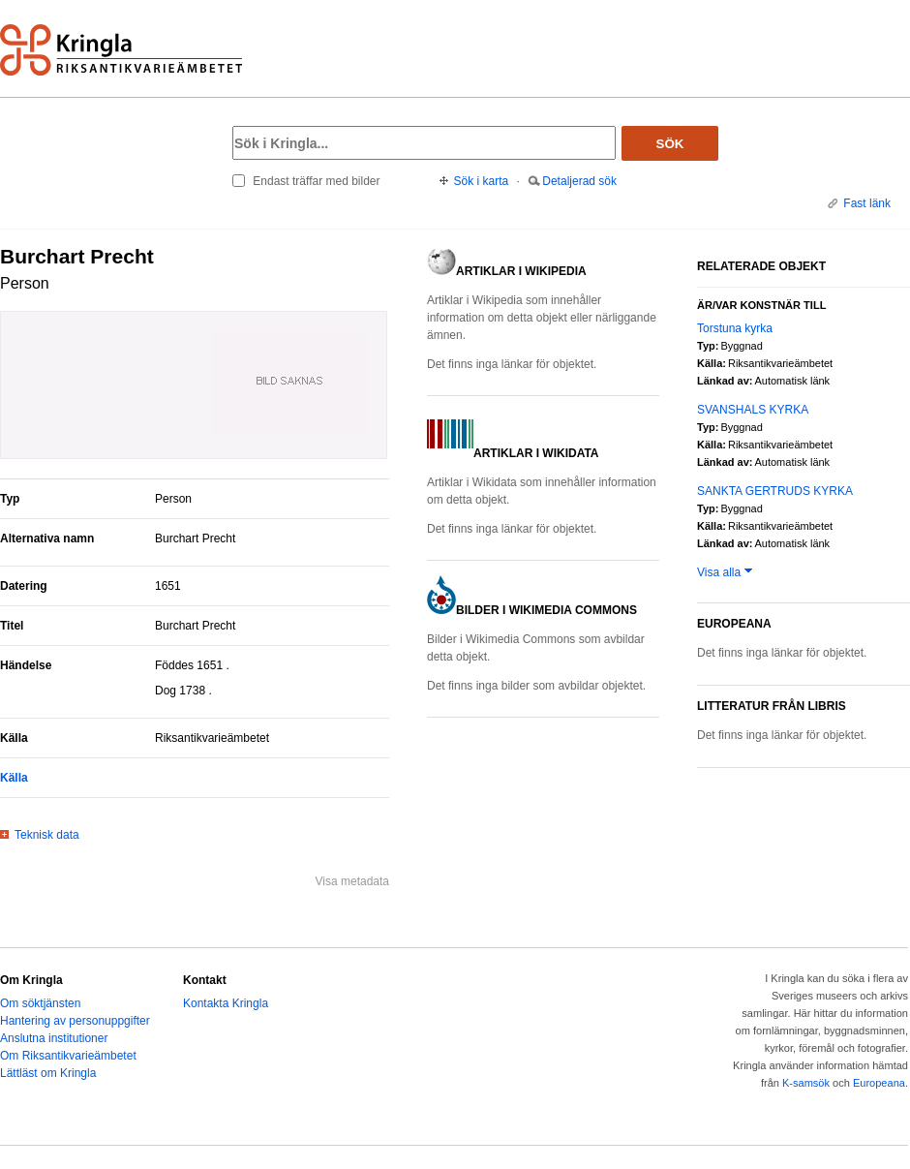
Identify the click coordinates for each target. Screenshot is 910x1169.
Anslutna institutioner (53, 1038)
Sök (670, 144)
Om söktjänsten (40, 1003)
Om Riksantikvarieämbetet (68, 1055)
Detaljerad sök (579, 181)
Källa (14, 777)
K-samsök (806, 1083)
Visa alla (719, 572)
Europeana (879, 1083)
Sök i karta (481, 181)
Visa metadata (353, 881)
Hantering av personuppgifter (75, 1021)
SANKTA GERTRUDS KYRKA (775, 491)
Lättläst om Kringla (48, 1073)
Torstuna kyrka (735, 328)
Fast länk (867, 203)
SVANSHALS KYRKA (752, 409)
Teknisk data (47, 835)
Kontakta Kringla (225, 1003)
